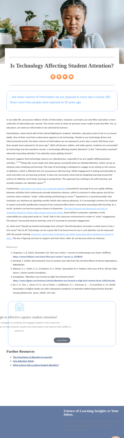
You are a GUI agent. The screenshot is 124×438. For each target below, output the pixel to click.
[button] (53, 76)
